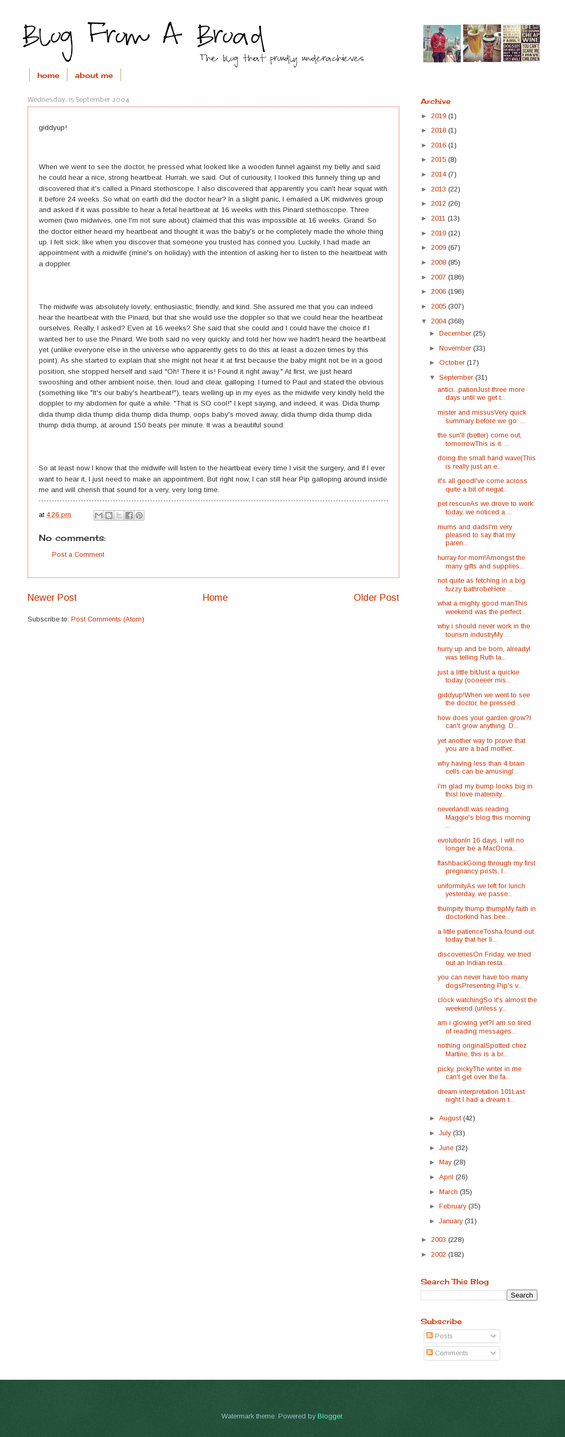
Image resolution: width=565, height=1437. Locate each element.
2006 (439, 291)
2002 (439, 1254)
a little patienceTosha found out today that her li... (486, 935)
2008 (439, 262)
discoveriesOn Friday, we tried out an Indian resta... (484, 958)
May (446, 1162)
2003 (439, 1239)
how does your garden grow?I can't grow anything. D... (484, 722)
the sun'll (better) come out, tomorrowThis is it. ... (479, 439)
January (452, 1221)
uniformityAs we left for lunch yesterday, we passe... (481, 890)
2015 (439, 159)
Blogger (330, 1416)
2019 (439, 116)
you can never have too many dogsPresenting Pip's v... (483, 981)
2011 (439, 218)
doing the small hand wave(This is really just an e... (487, 462)
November (456, 348)
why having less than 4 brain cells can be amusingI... (481, 767)
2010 (439, 233)
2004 (439, 321)
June (447, 1148)
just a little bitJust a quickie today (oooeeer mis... (478, 676)
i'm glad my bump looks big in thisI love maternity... (485, 790)
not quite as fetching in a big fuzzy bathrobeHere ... (481, 584)
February (453, 1206)
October (453, 362)
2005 (439, 306)
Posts (439, 1336)
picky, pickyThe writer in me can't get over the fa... (479, 1073)
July (446, 1133)
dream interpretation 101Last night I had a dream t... (481, 1095)
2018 (439, 130)
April (447, 1177)
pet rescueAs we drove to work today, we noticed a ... (485, 507)
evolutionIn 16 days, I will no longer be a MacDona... (481, 844)
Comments (447, 1353)
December (456, 333)
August (451, 1118)
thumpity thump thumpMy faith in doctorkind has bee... (487, 913)
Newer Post (52, 597)
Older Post (376, 597)
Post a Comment (78, 554)
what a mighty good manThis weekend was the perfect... (482, 607)
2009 (439, 247)
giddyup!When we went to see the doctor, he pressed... (484, 699)
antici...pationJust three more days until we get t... (481, 393)
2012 (439, 203)
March (449, 1192)
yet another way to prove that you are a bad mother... (481, 744)
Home (215, 597)
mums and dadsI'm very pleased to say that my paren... (476, 535)
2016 (439, 145)
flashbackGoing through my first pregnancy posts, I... (486, 867)
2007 (439, 277)
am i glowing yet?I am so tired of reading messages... (484, 1027)
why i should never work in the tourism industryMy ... (484, 630)
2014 (439, 174)
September (457, 377)
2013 (439, 189)
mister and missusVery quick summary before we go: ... (482, 416)
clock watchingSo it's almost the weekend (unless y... (487, 1004)
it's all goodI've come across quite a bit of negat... (482, 485)
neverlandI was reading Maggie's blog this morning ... (484, 817)
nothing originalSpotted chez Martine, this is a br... (482, 1049)
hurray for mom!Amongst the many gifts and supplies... (481, 561)
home (48, 75)
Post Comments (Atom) (107, 619)
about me (94, 75)
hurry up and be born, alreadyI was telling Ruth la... (484, 653)
